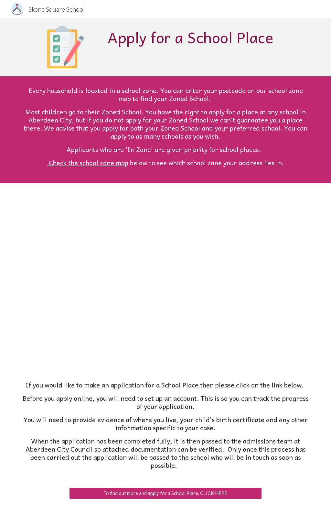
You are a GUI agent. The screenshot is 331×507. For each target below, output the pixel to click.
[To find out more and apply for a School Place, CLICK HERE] (165, 493)
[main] (190, 37)
